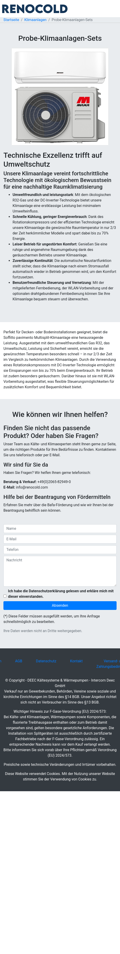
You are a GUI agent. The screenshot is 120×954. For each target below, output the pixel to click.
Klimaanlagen (35, 20)
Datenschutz (46, 661)
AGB (18, 661)
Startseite (11, 20)
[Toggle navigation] (113, 8)
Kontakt (76, 661)
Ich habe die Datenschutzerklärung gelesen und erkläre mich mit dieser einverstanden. (61, 594)
